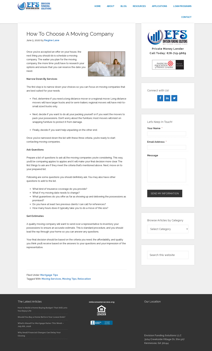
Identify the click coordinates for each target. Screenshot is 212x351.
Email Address (157, 141)
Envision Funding (44, 6)
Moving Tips (69, 278)
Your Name (154, 128)
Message (152, 155)
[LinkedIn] (167, 98)
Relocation (84, 278)
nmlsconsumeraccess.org (101, 302)
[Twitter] (174, 98)
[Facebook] (160, 98)
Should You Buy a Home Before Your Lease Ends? (41, 317)
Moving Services (51, 278)
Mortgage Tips (49, 275)
